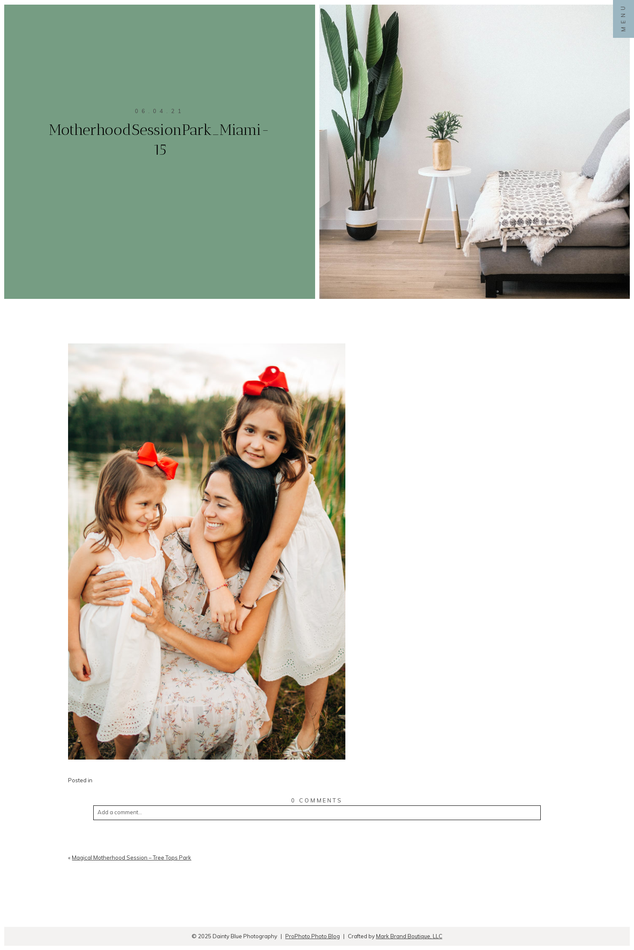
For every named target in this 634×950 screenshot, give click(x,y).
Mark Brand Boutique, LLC (409, 936)
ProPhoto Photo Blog (312, 936)
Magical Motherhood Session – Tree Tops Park (131, 857)
